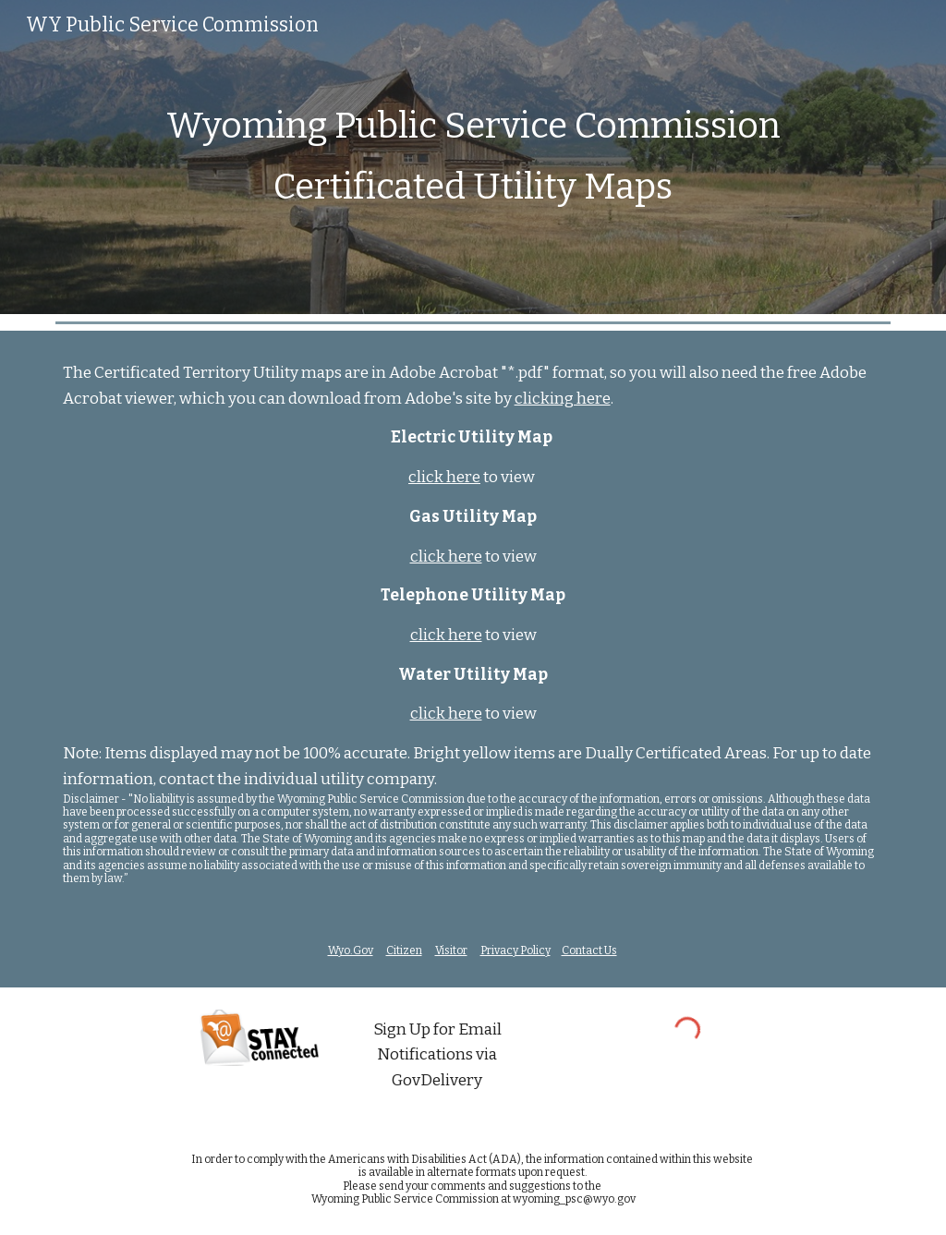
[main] (473, 156)
